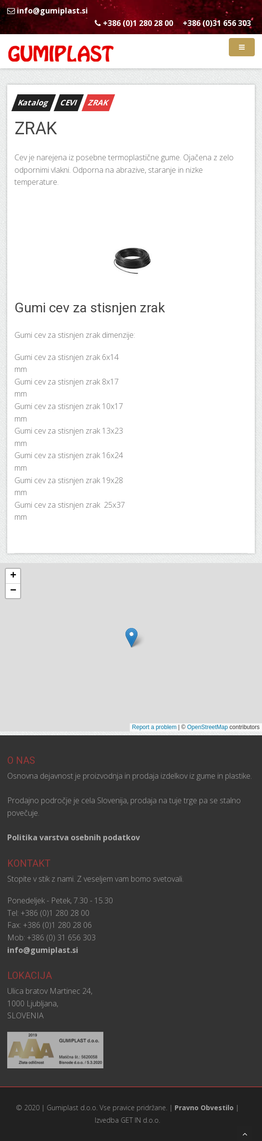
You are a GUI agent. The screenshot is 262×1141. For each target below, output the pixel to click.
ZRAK (98, 102)
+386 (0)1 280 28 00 (135, 23)
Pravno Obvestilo (200, 1107)
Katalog (33, 102)
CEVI (69, 102)
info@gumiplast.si (47, 10)
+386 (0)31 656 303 (217, 23)
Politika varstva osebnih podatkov (73, 834)
